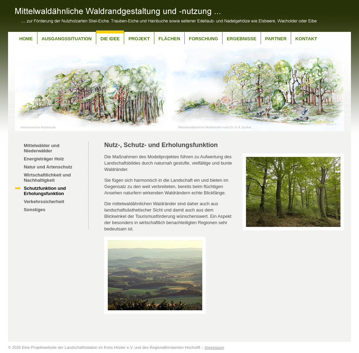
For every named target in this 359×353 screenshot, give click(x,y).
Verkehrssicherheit (44, 201)
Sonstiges (34, 209)
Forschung (203, 38)
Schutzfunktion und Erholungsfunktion (45, 191)
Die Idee (110, 38)
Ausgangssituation (67, 38)
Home (26, 38)
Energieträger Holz (44, 158)
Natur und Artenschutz (48, 166)
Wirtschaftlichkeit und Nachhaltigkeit (47, 177)
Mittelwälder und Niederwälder (41, 148)
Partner (276, 38)
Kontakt (306, 38)
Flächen (169, 38)
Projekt (139, 38)
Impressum (214, 347)
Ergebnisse (241, 38)
